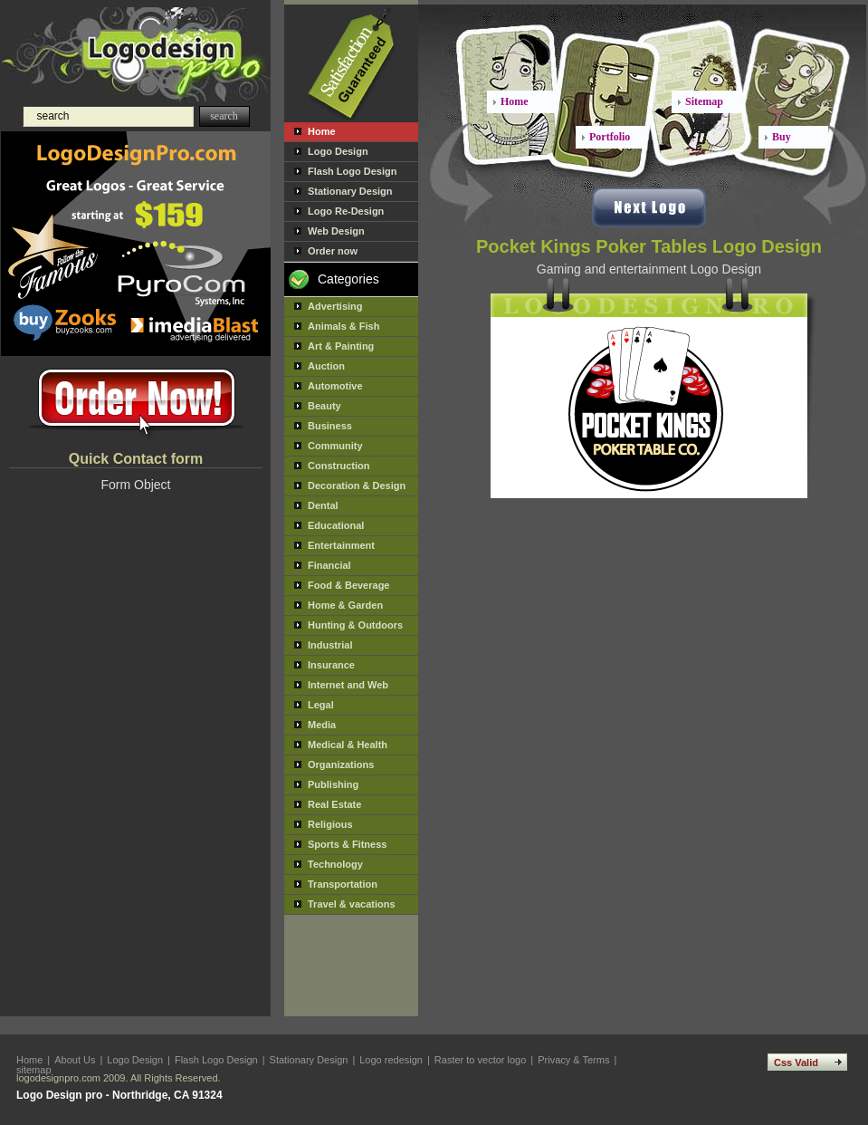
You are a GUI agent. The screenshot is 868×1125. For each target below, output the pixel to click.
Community (335, 445)
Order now (333, 250)
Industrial (330, 644)
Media (322, 724)
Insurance (331, 664)
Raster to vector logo (480, 1059)
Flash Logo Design (352, 171)
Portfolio (609, 136)
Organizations (341, 764)
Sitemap (704, 101)
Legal (321, 704)
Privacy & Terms (573, 1059)
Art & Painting (341, 346)
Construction (338, 465)
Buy (781, 136)
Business (330, 425)
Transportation (342, 884)
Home (322, 131)
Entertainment (341, 545)
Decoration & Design (356, 485)
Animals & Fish (343, 326)
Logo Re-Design (346, 211)
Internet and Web (348, 684)
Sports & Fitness (347, 844)
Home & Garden (345, 605)
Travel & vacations (352, 904)
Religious (330, 824)
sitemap (34, 1069)
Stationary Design (350, 191)
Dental (323, 505)
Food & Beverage (348, 585)
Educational (336, 525)
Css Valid (796, 1062)
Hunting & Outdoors (355, 625)
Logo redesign (391, 1059)
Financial (329, 565)
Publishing (333, 784)
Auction (326, 366)
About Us (74, 1059)
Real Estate (334, 804)
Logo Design (338, 151)
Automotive (335, 385)
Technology (335, 864)
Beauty (324, 405)
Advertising (335, 306)
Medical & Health (347, 744)
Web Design (336, 231)
